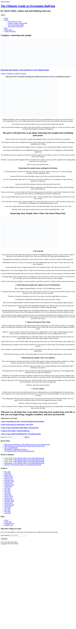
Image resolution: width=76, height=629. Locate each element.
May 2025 (7, 491)
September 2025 (9, 485)
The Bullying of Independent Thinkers (15, 449)
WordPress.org (8, 525)
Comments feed (9, 523)
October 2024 (8, 503)
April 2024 (7, 513)
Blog (5, 28)
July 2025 (7, 488)
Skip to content (5, 1)
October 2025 (8, 483)
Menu (2, 15)
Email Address (5, 535)
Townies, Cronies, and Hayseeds (17, 23)
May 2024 (7, 511)
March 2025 (8, 495)
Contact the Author (10, 31)
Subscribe (4, 538)
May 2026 (7, 472)
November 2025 (9, 481)
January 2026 (8, 478)
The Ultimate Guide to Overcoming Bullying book (19, 451)
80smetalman (8, 463)
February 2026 (8, 476)
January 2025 (8, 498)
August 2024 (8, 506)
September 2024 (9, 505)
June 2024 (7, 509)
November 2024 (9, 501)
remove (30, 139)
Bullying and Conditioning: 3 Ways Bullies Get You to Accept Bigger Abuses (27, 444)
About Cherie (8, 30)
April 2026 (7, 473)
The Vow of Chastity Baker (16, 25)
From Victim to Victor (14, 21)
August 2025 (8, 486)
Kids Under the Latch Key (16, 26)
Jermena (6, 464)
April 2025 (7, 493)
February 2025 (8, 496)
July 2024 (7, 508)
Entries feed (7, 522)
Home (6, 18)
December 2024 (9, 500)
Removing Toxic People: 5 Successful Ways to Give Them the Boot (25, 70)
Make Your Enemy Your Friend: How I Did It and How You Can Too (24, 446)
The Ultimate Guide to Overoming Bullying (28, 6)
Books (6, 20)
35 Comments (22, 73)
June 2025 (7, 490)
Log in (6, 520)
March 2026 (8, 475)
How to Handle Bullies (11, 448)
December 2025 (9, 480)
